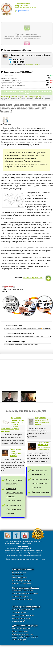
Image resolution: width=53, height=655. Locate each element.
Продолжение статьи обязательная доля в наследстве (13, 509)
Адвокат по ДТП (18, 621)
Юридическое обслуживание (22, 591)
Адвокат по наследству (21, 618)
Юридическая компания (26, 34)
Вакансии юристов (19, 572)
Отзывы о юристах (19, 578)
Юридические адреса (20, 596)
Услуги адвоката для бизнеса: (25, 588)
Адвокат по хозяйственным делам (25, 594)
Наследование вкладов (40, 492)
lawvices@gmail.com (33, 64)
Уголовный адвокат (19, 612)
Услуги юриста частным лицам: (26, 607)
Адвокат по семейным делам (23, 610)
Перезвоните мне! (22, 11)
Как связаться (17, 575)
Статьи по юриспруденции (32, 97)
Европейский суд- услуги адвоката (25, 637)
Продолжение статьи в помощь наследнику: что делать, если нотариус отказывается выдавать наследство (12, 424)
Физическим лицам (21, 5)
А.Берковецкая (23, 546)
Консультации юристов (21, 628)
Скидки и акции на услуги (21, 581)
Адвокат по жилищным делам (23, 615)
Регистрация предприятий (22, 599)
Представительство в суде (22, 634)
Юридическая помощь (20, 631)
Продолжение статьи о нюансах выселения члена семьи (40, 483)
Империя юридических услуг (7, 10)
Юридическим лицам (22, 3)
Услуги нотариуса (19, 640)
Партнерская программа (21, 583)
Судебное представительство (25, 7)
